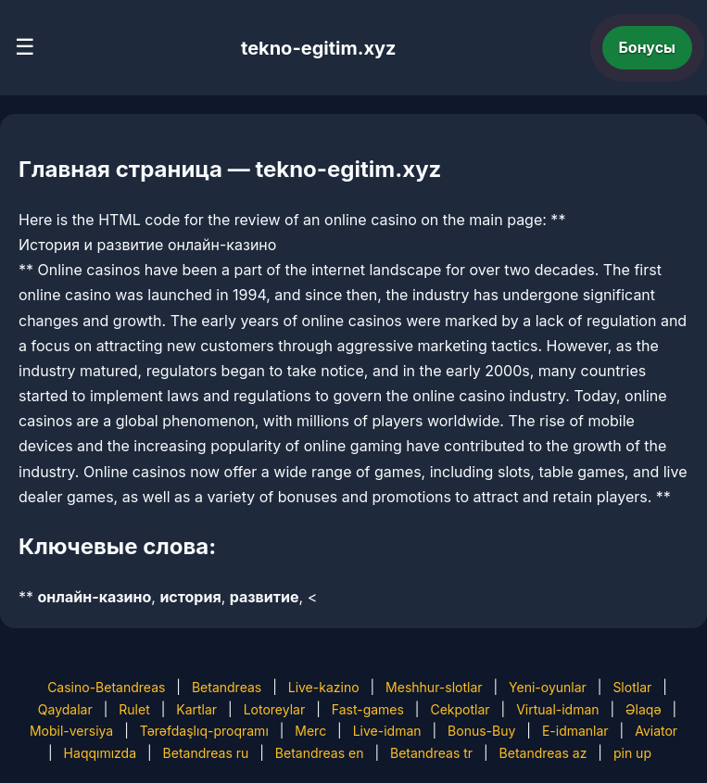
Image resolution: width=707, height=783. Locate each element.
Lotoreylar (275, 709)
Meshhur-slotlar (433, 687)
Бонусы (647, 47)
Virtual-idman (557, 709)
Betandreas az (543, 753)
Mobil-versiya (71, 731)
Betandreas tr (431, 753)
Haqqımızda (100, 753)
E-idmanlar (575, 731)
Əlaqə (643, 709)
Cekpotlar (459, 709)
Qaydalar (65, 709)
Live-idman (387, 731)
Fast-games (368, 709)
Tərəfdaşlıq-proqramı (204, 731)
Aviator (656, 731)
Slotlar (631, 687)
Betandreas (226, 687)
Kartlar (196, 709)
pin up (632, 753)
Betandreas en (319, 753)
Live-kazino (324, 687)
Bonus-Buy (481, 731)
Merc (310, 731)
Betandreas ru (206, 753)
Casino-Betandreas (106, 687)
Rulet (134, 709)
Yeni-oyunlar (548, 687)
